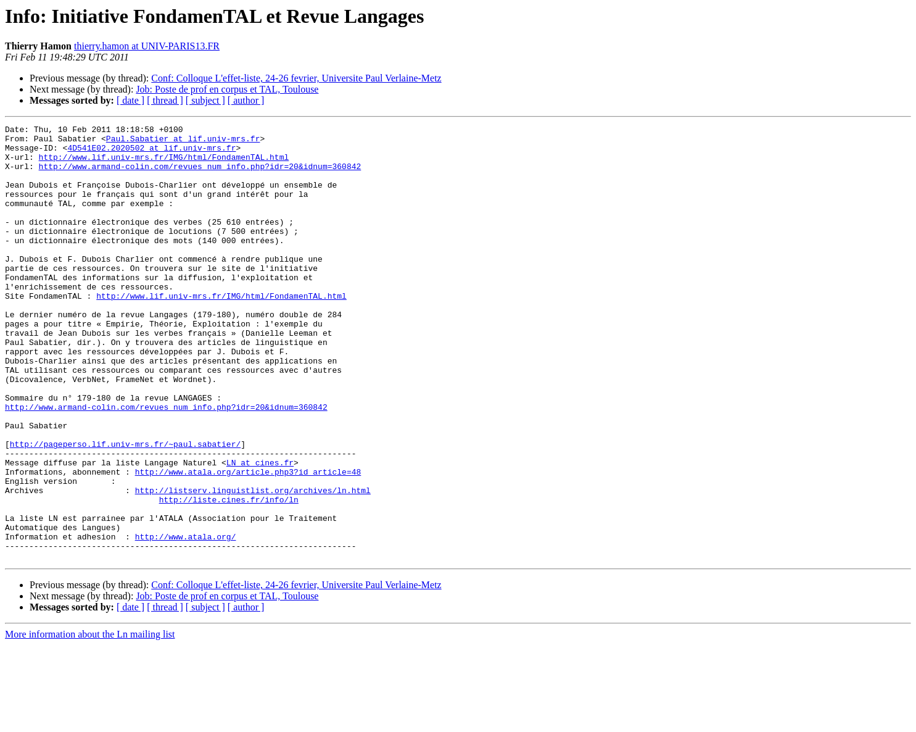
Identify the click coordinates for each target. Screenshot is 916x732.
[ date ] (130, 100)
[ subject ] (205, 100)
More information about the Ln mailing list (90, 721)
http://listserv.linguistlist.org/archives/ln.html (253, 564)
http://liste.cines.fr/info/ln (229, 575)
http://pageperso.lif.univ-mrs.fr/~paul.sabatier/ (125, 508)
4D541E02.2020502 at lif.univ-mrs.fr (151, 153)
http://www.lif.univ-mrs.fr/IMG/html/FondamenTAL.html (164, 164)
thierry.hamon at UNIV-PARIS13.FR (147, 46)
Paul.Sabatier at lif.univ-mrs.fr (183, 142)
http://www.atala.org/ (185, 619)
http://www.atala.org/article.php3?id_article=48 (248, 541)
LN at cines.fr (260, 530)
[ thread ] (165, 100)
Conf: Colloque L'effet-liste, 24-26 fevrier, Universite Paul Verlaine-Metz (296, 78)
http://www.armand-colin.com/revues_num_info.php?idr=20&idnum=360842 (200, 175)
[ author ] (246, 100)
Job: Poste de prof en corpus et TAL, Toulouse (227, 89)
